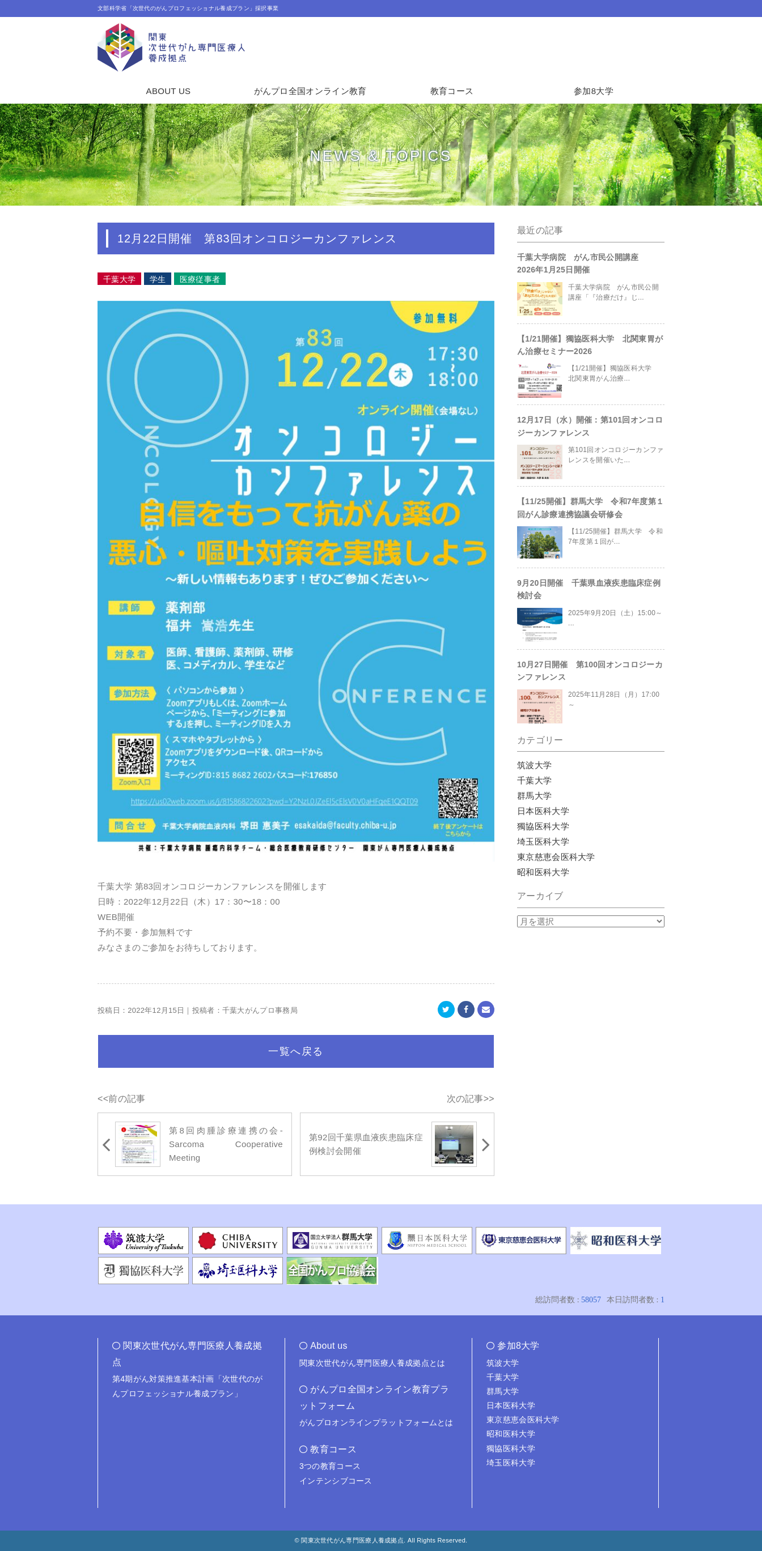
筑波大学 (534, 765)
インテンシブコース (335, 1480)
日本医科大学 (543, 811)
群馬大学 (534, 795)
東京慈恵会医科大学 (556, 857)
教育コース (452, 91)
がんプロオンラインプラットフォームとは (376, 1422)
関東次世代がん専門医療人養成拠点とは (372, 1362)
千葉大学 (534, 780)
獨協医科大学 (543, 826)
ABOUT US (168, 91)
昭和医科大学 (543, 872)
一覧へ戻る (296, 1051)
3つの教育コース (330, 1466)
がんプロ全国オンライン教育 (310, 91)
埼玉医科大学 (543, 841)
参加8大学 (593, 91)
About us (329, 1345)
